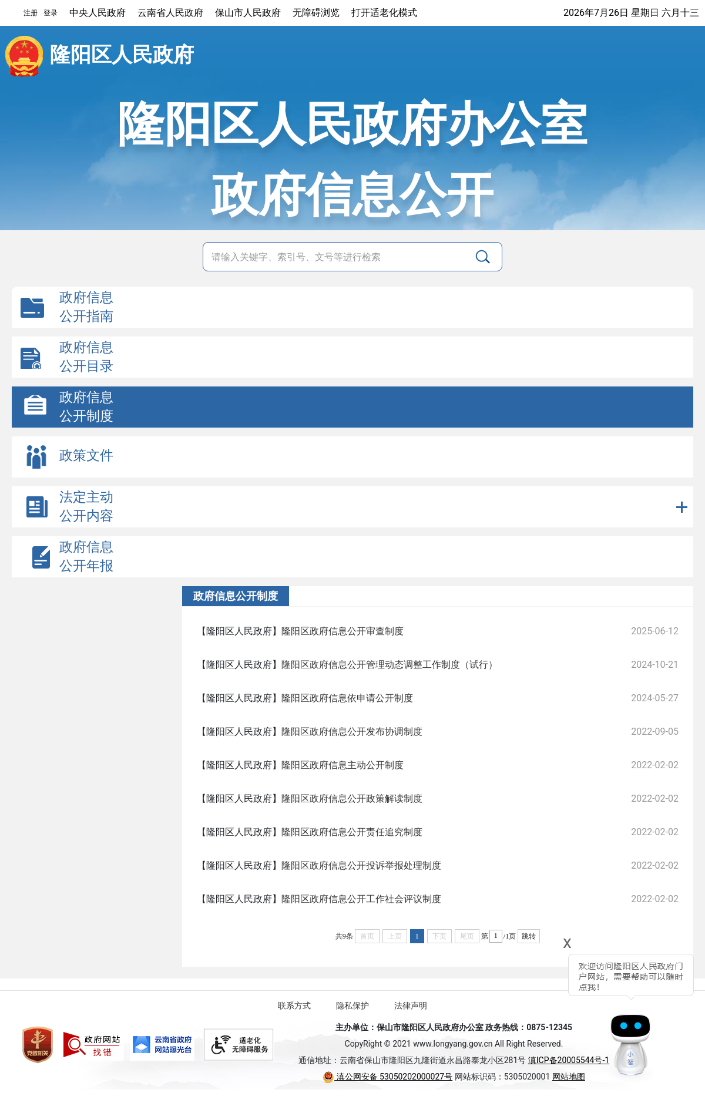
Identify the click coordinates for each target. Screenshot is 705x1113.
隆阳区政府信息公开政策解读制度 (351, 798)
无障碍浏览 (316, 12)
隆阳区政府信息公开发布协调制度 (351, 731)
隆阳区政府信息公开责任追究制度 (351, 832)
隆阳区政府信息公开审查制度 (342, 631)
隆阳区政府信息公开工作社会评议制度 (361, 898)
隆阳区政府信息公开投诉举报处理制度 (361, 865)
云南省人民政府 (170, 12)
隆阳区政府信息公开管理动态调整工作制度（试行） (389, 664)
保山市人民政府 (248, 12)
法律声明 (410, 1005)
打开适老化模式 (384, 12)
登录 (50, 13)
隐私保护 (352, 1005)
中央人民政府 (97, 12)
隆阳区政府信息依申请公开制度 (347, 698)
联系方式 (294, 1005)
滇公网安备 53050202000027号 (387, 1076)
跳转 (529, 936)
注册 (31, 13)
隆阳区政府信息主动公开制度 (342, 765)
